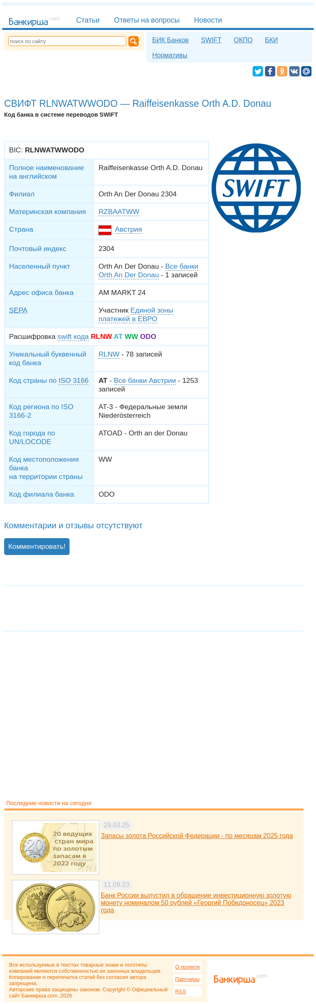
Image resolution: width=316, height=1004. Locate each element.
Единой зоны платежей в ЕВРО (135, 314)
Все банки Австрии (145, 380)
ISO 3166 (73, 380)
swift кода (73, 336)
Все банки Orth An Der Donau (148, 270)
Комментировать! (36, 546)
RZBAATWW (118, 211)
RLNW (108, 354)
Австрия (128, 229)
